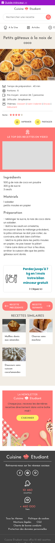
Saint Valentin (34, 103)
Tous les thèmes (14, 518)
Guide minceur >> (16, 2)
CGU (39, 522)
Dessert (21, 103)
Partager (43, 122)
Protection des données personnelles (27, 529)
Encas (47, 103)
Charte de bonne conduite (27, 526)
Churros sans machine (41, 330)
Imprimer (22, 122)
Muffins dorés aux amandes (14, 330)
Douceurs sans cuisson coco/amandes (14, 360)
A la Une (11, 27)
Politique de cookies (38, 518)
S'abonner (27, 417)
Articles (33, 27)
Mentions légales (22, 522)
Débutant (12, 107)
